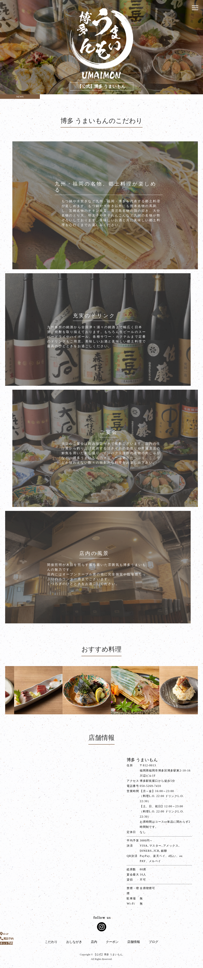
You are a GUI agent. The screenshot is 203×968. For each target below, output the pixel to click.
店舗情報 (133, 941)
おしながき (74, 941)
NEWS (20, 96)
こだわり (51, 941)
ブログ (153, 941)
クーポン (112, 941)
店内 (94, 941)
